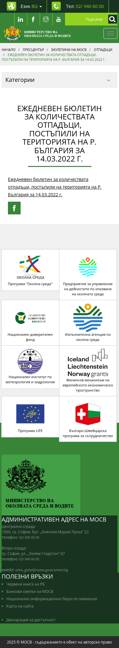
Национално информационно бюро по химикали (51, 598)
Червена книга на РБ (25, 584)
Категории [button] (57, 79)
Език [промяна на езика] (31, 6)
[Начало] (37, 33)
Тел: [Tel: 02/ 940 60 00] (85, 6)
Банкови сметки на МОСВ (29, 591)
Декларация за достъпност (31, 619)
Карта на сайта (20, 605)
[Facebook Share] (14, 208)
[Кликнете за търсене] (111, 19)
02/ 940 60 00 (29, 537)
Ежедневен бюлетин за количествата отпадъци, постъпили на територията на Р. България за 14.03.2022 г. (55, 187)
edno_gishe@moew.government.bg (42, 570)
